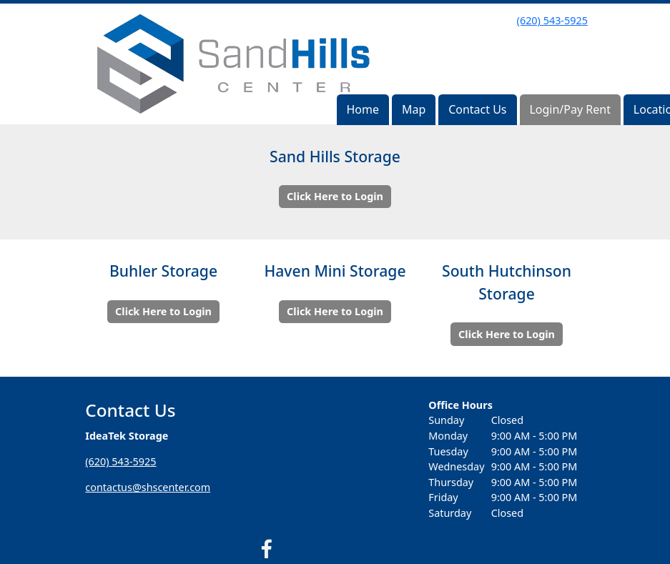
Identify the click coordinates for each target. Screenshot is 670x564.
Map (413, 109)
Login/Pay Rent (570, 109)
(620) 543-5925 (552, 20)
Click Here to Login (335, 196)
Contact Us (477, 109)
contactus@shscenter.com (147, 487)
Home (362, 109)
